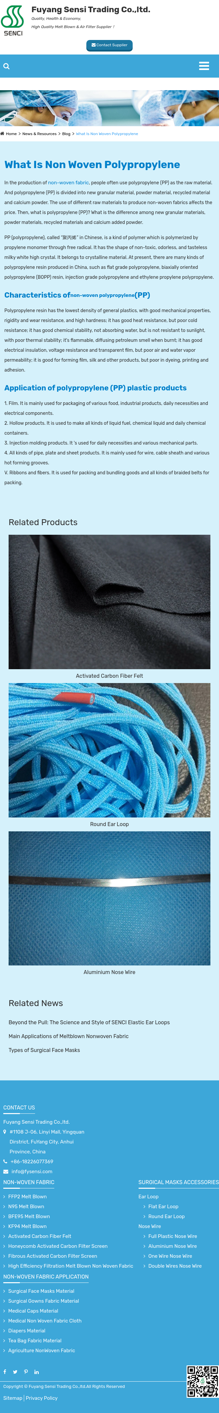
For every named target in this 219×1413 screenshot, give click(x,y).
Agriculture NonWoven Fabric (41, 1351)
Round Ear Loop (109, 824)
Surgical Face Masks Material (41, 1291)
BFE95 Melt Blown (29, 1216)
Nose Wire (150, 1226)
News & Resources (39, 133)
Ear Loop (149, 1197)
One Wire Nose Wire (170, 1256)
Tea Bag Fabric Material (35, 1341)
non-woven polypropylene (102, 295)
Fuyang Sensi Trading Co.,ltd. (36, 1122)
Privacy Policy (42, 1398)
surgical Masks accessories (179, 1182)
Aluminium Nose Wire (109, 972)
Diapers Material (26, 1331)
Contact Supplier (110, 45)
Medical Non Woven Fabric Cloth (45, 1321)
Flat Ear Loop (164, 1207)
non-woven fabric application (46, 1277)
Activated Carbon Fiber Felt (109, 676)
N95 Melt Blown (26, 1207)
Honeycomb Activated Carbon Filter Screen (58, 1246)
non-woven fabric (68, 183)
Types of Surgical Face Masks (44, 1050)
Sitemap (12, 1398)
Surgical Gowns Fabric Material (43, 1301)
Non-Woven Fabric (28, 1182)
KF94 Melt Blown (27, 1226)
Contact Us (19, 1108)
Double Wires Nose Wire (175, 1266)
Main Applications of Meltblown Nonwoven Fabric (69, 1036)
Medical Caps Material (33, 1311)
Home (11, 133)
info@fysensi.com (32, 1172)
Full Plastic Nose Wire (173, 1236)
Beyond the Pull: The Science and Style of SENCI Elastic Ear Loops (89, 1022)
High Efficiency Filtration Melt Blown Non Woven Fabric (70, 1266)
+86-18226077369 (32, 1162)
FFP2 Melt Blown (27, 1197)
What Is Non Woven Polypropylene (107, 133)
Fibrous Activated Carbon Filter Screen (52, 1256)
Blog (66, 133)
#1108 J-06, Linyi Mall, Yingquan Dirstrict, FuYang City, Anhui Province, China (47, 1142)
